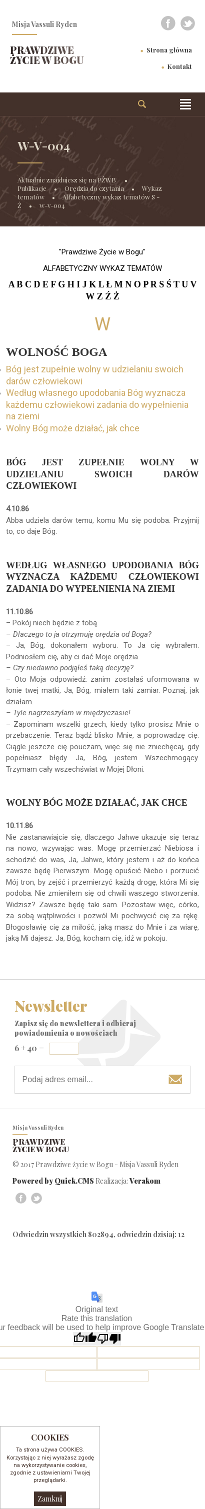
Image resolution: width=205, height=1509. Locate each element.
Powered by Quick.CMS (53, 1181)
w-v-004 (52, 205)
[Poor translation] (109, 1339)
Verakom (145, 1181)
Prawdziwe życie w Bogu (47, 55)
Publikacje (32, 188)
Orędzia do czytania (94, 188)
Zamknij (50, 1499)
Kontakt (180, 66)
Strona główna (169, 49)
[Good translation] (85, 1339)
